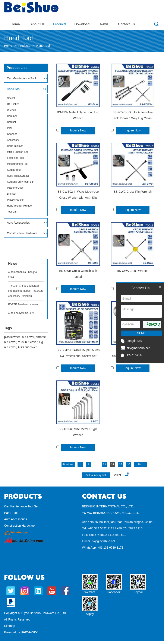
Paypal (138, 592)
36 (128, 464)
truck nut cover (27, 342)
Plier (9, 128)
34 (112, 464)
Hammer (12, 116)
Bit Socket (13, 104)
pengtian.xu (134, 340)
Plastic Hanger (15, 199)
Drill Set (11, 193)
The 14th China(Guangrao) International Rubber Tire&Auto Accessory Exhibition (25, 290)
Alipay (90, 614)
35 (120, 464)
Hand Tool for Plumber (19, 205)
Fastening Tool (15, 157)
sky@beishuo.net (103, 541)
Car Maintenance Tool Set (23, 78)
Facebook (113, 592)
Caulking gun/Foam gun (20, 181)
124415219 (134, 355)
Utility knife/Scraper (18, 175)
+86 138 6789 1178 (110, 547)
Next (141, 464)
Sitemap (9, 626)
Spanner (12, 134)
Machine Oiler (15, 187)
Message (141, 311)
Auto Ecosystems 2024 (21, 313)
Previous (68, 464)
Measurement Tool (17, 163)
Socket (11, 98)
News (104, 24)
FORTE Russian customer (23, 304)
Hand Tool (43, 45)
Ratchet (11, 122)
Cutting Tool (13, 169)
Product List (16, 68)
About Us (38, 24)
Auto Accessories (18, 222)
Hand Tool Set (15, 145)
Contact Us (126, 24)
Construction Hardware (22, 233)
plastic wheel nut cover (19, 337)
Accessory (13, 139)
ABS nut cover (27, 347)
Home (15, 24)
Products (59, 24)
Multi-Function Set (17, 151)
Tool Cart (12, 211)
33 (104, 464)
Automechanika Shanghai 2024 (22, 275)
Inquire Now (78, 130)
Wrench (11, 110)
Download (81, 24)
